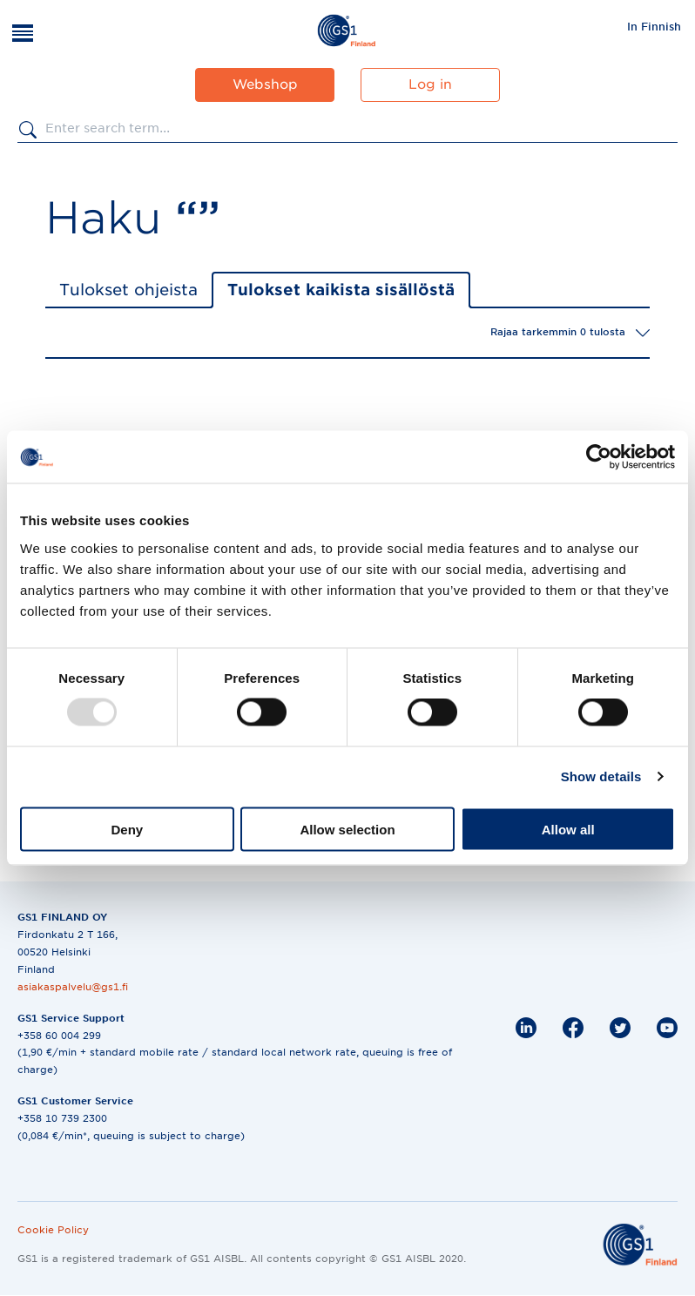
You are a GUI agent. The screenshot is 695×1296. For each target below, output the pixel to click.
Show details (601, 776)
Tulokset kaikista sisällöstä (341, 289)
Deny (127, 828)
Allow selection (347, 828)
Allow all (568, 828)
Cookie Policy (53, 1230)
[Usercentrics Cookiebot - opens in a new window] (599, 457)
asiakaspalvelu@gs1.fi (72, 987)
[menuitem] (654, 26)
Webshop (265, 84)
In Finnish (654, 26)
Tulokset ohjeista (128, 289)
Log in (430, 84)
